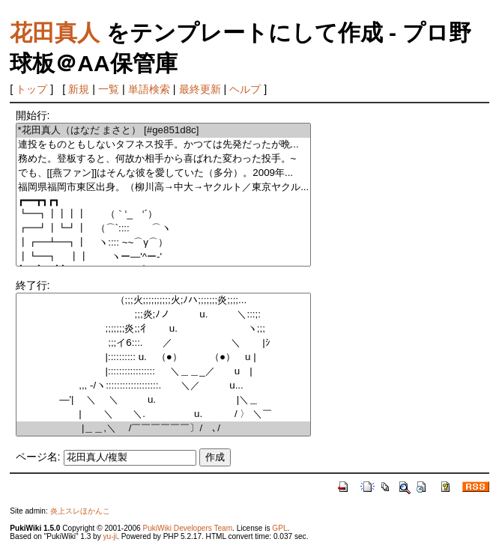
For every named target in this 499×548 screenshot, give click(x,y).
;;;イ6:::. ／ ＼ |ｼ (163, 343)
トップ (31, 89)
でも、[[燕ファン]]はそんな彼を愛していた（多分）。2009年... (163, 173)
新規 (78, 89)
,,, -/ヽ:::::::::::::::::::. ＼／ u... (163, 386)
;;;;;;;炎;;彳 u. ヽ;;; (163, 329)
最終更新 (200, 89)
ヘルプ (245, 89)
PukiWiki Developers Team (187, 528)
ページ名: (38, 457)
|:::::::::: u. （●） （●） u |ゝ (163, 357)
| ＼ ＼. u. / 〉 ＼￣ (163, 414)
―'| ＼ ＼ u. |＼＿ (163, 400)
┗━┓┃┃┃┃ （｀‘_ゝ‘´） (163, 214)
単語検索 (149, 89)
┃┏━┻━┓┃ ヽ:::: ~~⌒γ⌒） (163, 243)
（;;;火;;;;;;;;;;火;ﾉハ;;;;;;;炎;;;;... (163, 300)
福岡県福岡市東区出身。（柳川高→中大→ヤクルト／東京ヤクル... (163, 187)
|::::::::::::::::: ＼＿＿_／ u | (163, 372)
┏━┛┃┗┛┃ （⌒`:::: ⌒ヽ (163, 229)
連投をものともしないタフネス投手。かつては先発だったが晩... (163, 145)
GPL (279, 528)
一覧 (108, 89)
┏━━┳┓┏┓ (163, 201)
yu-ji (110, 536)
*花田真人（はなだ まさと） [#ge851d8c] (163, 131)
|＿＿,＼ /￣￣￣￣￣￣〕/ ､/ (163, 428)
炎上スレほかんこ (80, 511)
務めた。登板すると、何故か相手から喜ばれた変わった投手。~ (163, 159)
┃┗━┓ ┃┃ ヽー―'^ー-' (163, 257)
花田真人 (55, 32)
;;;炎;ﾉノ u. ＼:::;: (163, 315)
